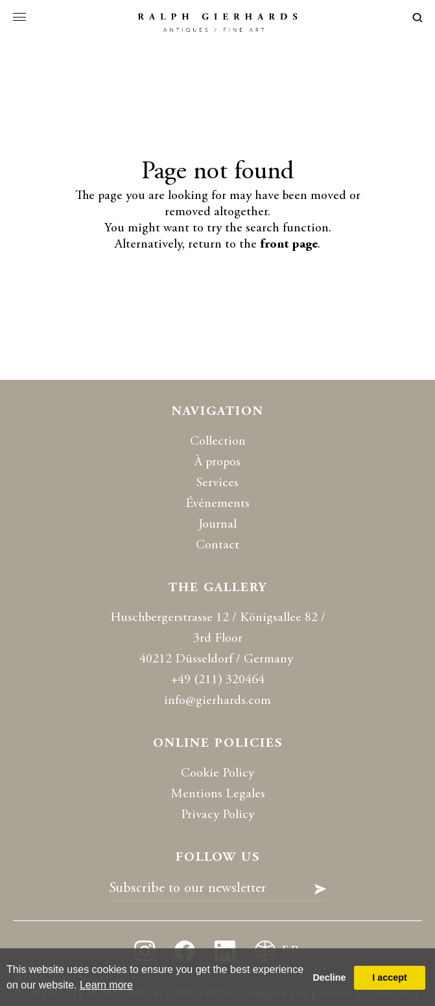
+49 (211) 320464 (218, 680)
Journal (217, 525)
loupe (417, 17)
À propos (217, 462)
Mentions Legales (217, 794)
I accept (389, 977)
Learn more (106, 984)
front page (289, 245)
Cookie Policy (217, 773)
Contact (217, 545)
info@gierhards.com (217, 701)
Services (217, 483)
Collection (218, 442)
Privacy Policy (217, 815)
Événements (217, 504)
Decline (329, 977)
